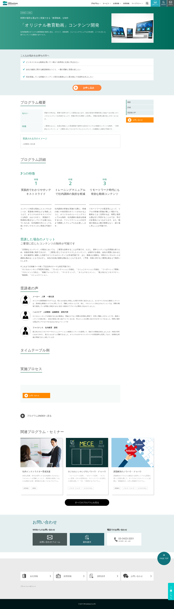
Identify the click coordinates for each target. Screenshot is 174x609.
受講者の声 (131, 112)
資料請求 (101, 576)
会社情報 (34, 576)
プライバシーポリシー (28, 586)
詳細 (129, 107)
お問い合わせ (34, 395)
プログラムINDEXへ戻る (39, 415)
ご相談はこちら (171, 591)
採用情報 (126, 3)
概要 (129, 102)
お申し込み (88, 87)
